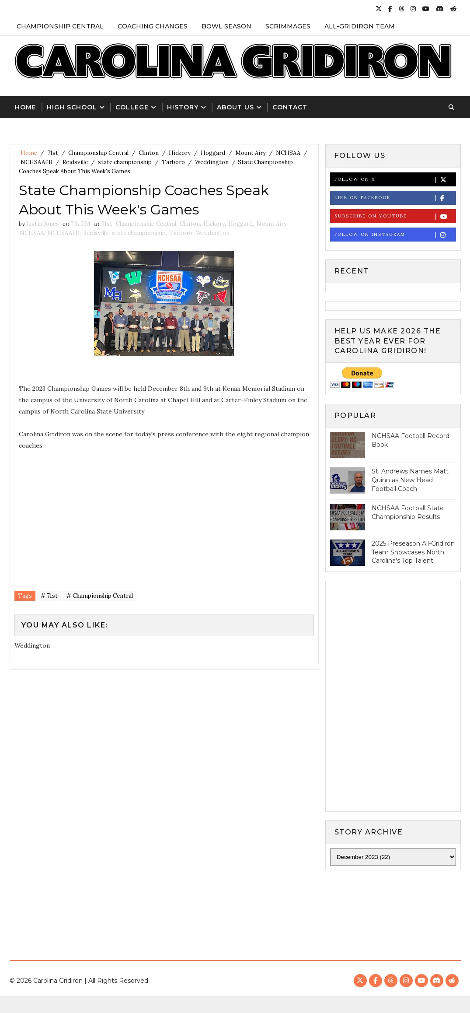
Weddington (212, 162)
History (182, 107)
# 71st (49, 595)
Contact (289, 107)
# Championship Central (99, 595)
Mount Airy (250, 153)
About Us (235, 107)
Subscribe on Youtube (395, 216)
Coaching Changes (153, 26)
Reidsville (75, 162)
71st (52, 153)
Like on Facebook (395, 198)
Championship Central (60, 26)
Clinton (149, 153)
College (132, 107)
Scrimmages (287, 26)
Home (25, 107)
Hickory (180, 153)
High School (72, 107)
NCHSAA (288, 153)
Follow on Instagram (395, 234)
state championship (125, 162)
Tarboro (173, 162)
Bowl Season (226, 26)
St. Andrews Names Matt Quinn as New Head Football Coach (410, 479)
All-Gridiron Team (359, 26)
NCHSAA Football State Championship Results (408, 512)
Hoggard (213, 153)
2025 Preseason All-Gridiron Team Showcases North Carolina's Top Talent (413, 552)
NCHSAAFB (36, 162)
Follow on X (395, 179)
